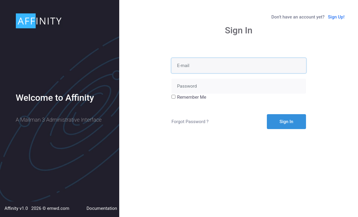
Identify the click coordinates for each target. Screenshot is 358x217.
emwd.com (58, 208)
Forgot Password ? (190, 121)
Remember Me (191, 97)
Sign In (286, 121)
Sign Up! (336, 17)
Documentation (102, 208)
